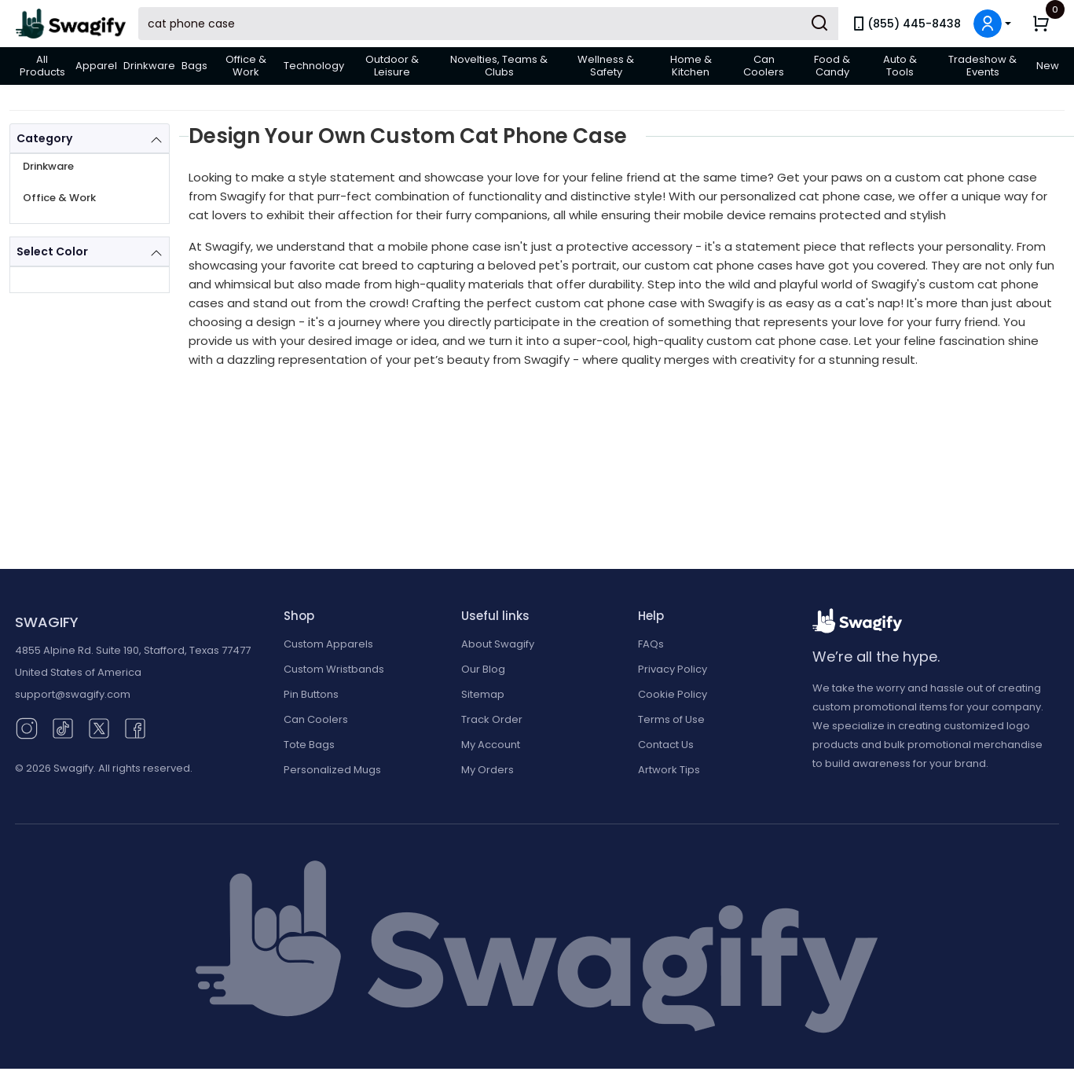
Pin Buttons (311, 694)
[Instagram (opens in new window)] (26, 727)
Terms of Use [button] (671, 719)
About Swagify (497, 644)
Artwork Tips (669, 769)
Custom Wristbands (334, 669)
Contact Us (666, 744)
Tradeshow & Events (982, 65)
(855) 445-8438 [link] (906, 23)
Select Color (52, 251)
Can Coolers (763, 65)
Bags (194, 65)
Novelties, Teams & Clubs (499, 65)
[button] (992, 23)
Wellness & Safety (605, 65)
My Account (490, 744)
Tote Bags (309, 744)
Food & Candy (832, 65)
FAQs (651, 644)
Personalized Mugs (332, 769)
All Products (42, 65)
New (1047, 65)
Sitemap (482, 694)
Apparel (96, 65)
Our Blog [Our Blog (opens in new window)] (483, 669)
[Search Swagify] (488, 23)
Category (44, 138)
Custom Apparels (328, 644)
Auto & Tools (900, 65)
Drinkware (149, 65)
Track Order (491, 719)
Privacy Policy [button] (672, 669)
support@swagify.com (72, 694)
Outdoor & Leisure (392, 65)
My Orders (487, 769)
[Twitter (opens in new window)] (99, 727)
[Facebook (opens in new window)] (135, 727)
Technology (314, 65)
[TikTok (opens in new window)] (63, 727)
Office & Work (245, 65)
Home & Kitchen (691, 65)
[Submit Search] (819, 23)
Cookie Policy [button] (672, 694)
